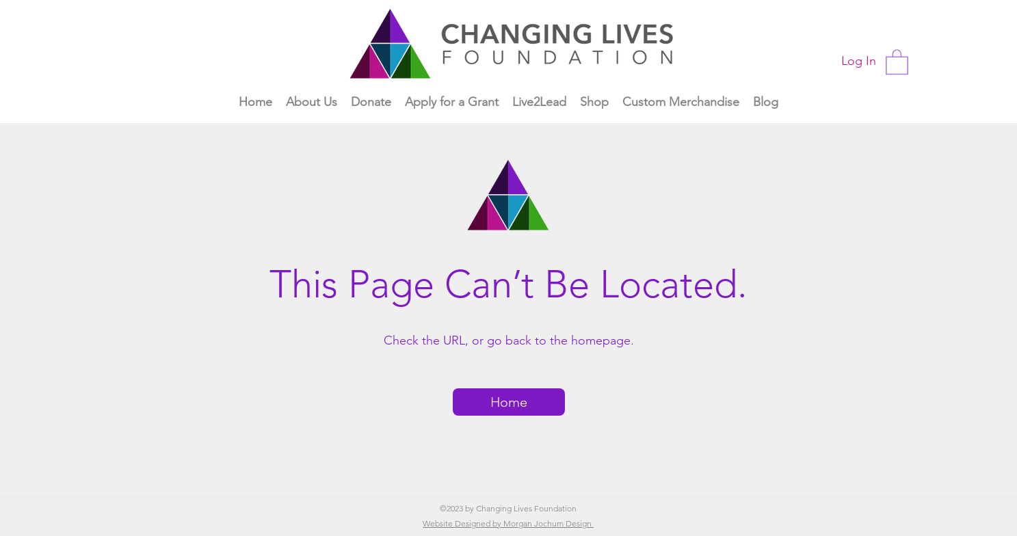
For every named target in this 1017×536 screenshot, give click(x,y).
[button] (897, 61)
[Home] (509, 402)
